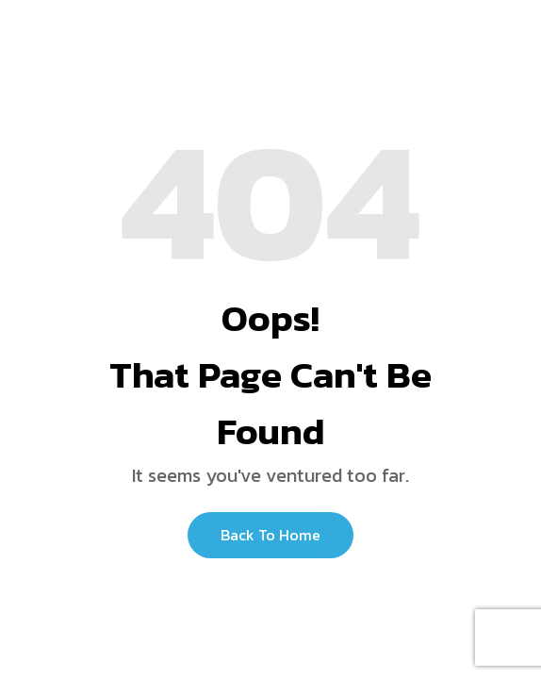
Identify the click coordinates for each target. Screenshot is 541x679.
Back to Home (270, 534)
